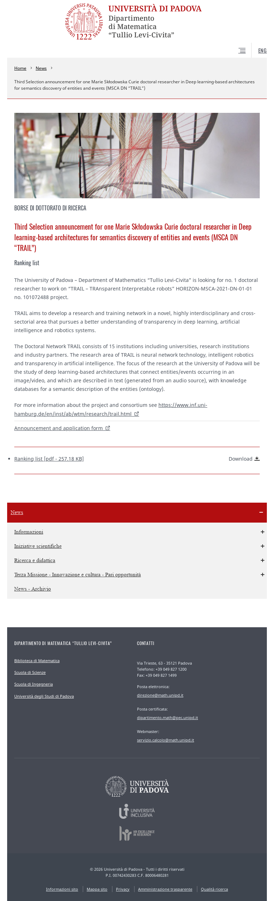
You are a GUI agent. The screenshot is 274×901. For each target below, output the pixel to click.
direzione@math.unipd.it (160, 695)
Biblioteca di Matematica (37, 660)
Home (20, 68)
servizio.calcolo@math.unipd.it (165, 740)
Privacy (123, 889)
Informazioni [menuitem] (28, 532)
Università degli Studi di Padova (44, 696)
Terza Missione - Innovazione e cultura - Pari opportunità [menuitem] (77, 575)
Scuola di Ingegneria (33, 684)
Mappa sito (97, 889)
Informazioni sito (62, 889)
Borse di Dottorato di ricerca (50, 208)
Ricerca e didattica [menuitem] (34, 560)
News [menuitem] (17, 512)
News (41, 68)
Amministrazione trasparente (165, 889)
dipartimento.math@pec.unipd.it (167, 717)
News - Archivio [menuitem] (32, 589)
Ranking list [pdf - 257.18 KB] (137, 459)
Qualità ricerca (214, 889)
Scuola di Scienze (30, 672)
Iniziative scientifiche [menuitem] (38, 546)
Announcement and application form (58, 428)
